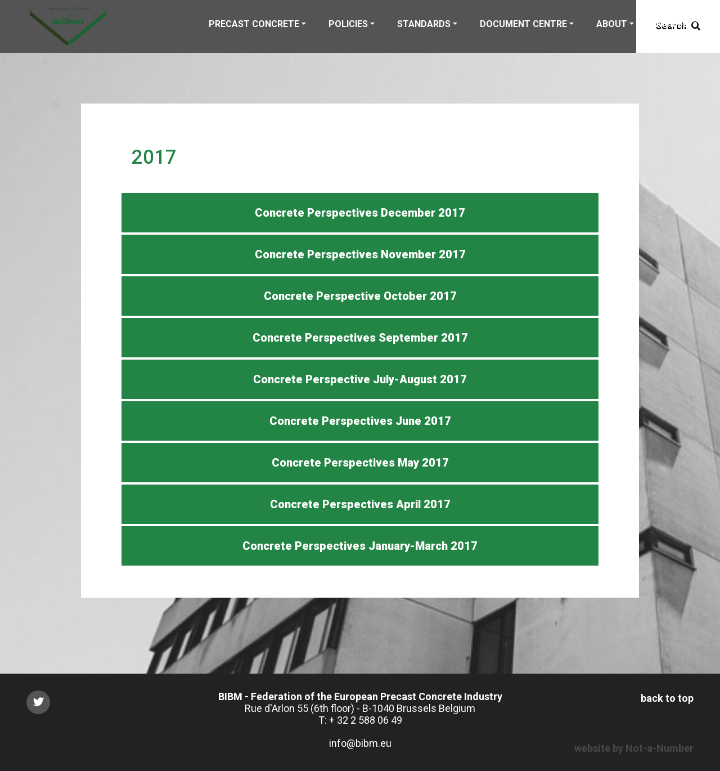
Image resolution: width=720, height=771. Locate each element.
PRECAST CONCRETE (254, 24)
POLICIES (348, 24)
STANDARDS (424, 24)
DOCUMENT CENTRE (523, 24)
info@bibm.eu (360, 743)
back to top (667, 698)
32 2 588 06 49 (369, 720)
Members (677, 24)
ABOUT (611, 24)
